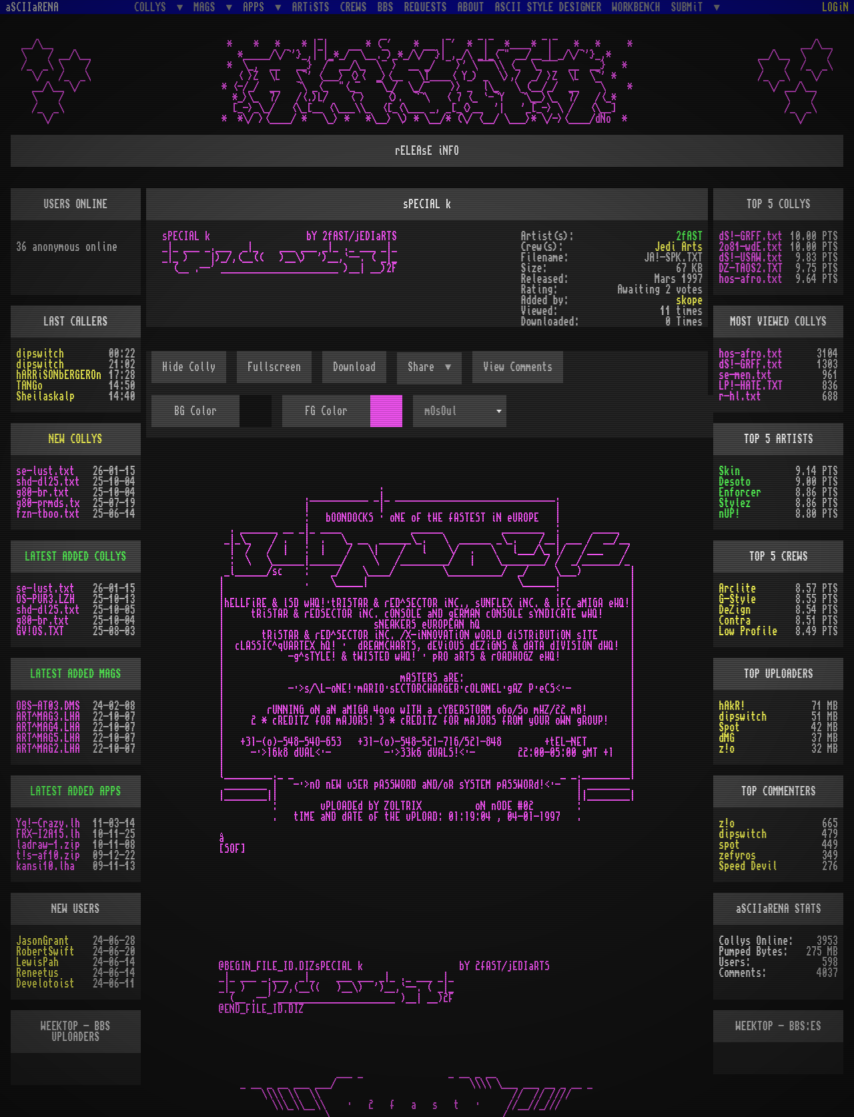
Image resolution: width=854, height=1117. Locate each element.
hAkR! (732, 706)
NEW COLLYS (75, 439)
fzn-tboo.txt (48, 513)
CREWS (353, 7)
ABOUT (471, 7)
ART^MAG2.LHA (48, 748)
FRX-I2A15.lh (48, 834)
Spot (729, 727)
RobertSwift (45, 951)
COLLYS (152, 7)
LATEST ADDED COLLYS (75, 556)
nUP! (729, 513)
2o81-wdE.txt (751, 247)
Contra (735, 620)
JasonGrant (42, 941)
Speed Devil (748, 866)
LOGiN (835, 7)
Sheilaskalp (45, 396)
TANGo (29, 385)
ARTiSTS (311, 7)
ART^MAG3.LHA (48, 716)
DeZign (735, 610)
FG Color (326, 411)
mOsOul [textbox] (441, 411)
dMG (727, 738)
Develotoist (45, 983)
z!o (727, 748)
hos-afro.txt (751, 279)
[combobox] (459, 411)
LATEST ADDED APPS (75, 791)
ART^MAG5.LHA (48, 738)
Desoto (735, 481)
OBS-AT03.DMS (48, 706)
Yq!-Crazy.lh (48, 823)
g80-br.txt (42, 492)
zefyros (737, 855)
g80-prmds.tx (48, 503)
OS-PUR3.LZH (45, 599)
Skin (729, 471)
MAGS (206, 7)
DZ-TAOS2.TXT (751, 268)
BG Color (195, 411)
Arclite (737, 588)
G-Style (737, 599)
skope (689, 300)
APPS (256, 7)
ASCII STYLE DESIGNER (548, 7)
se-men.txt (745, 375)
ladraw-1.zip (48, 844)
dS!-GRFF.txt (751, 236)
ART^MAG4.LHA (48, 727)
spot (729, 844)
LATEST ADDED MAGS (75, 674)
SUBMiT (690, 7)
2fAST (689, 236)
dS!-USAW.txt (751, 257)
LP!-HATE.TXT (751, 385)
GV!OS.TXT (40, 631)
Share (424, 367)
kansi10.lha (45, 866)
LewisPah (37, 962)
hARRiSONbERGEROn (58, 375)
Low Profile (748, 631)
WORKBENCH (636, 7)
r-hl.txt (740, 396)
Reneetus (37, 973)
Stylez (735, 503)
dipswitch (40, 353)
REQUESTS (425, 7)
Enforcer (740, 492)
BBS (386, 7)
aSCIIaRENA (32, 7)
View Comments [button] (517, 367)
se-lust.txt (45, 471)
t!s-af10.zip (48, 855)
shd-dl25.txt (48, 481)
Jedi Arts (679, 247)
